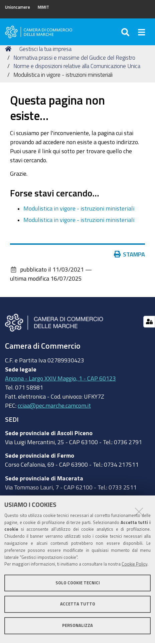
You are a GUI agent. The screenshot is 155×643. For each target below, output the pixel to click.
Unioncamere (17, 7)
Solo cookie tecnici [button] (77, 583)
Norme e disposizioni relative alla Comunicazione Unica (76, 66)
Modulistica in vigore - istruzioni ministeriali (78, 208)
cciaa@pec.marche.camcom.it (54, 405)
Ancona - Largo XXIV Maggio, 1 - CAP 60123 (60, 378)
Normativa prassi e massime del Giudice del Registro (74, 57)
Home (9, 49)
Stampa (131, 254)
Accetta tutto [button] (77, 604)
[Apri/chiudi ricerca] (126, 31)
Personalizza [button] (77, 625)
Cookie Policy (134, 564)
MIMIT (43, 7)
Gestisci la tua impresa (45, 49)
